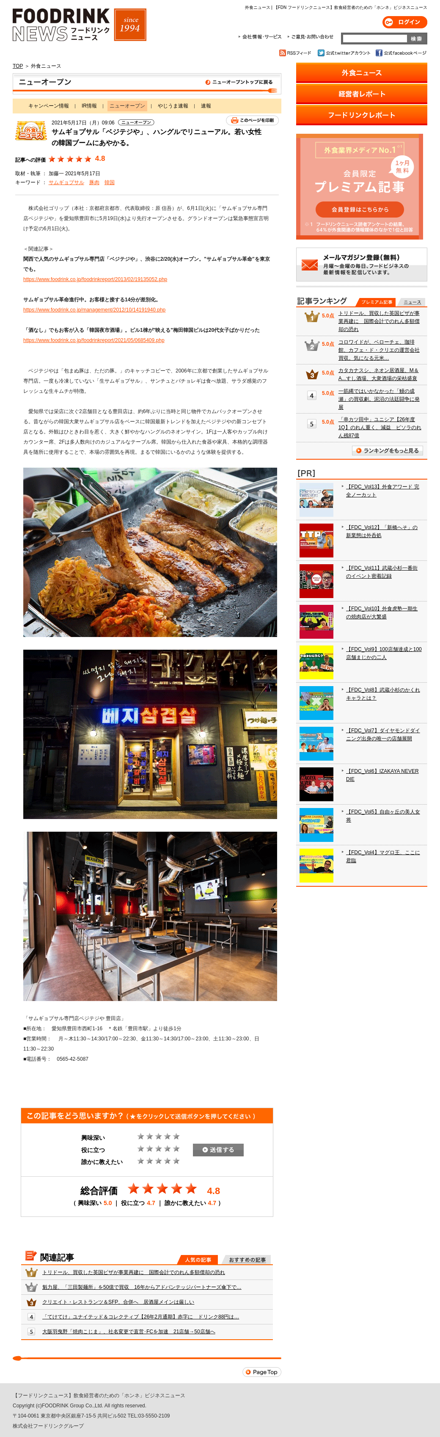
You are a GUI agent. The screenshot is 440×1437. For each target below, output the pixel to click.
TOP (18, 66)
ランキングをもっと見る (387, 450)
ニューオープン (147, 83)
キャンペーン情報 (48, 106)
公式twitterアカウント (345, 53)
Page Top (261, 1372)
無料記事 (411, 302)
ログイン (404, 22)
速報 (206, 106)
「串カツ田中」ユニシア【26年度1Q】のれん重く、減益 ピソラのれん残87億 (379, 427)
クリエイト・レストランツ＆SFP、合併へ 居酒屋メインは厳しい (118, 1302)
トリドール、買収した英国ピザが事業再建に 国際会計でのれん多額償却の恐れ (133, 1272)
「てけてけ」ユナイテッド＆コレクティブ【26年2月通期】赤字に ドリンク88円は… (140, 1317)
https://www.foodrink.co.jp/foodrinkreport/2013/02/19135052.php (95, 279)
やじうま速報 (173, 106)
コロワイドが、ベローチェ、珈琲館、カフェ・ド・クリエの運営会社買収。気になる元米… (379, 350)
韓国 (109, 182)
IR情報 (89, 106)
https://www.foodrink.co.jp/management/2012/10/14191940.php (94, 310)
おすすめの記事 (246, 1259)
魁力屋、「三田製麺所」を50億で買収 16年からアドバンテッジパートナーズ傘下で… (142, 1287)
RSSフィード (296, 53)
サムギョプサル (66, 182)
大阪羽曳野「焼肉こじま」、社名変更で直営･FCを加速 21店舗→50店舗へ (128, 1332)
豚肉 (94, 182)
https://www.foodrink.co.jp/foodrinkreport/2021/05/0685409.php (94, 340)
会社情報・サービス (261, 36)
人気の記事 (197, 1259)
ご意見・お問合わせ (310, 36)
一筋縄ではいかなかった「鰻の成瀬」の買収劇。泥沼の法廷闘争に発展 (379, 399)
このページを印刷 (252, 120)
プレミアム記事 (375, 302)
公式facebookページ (400, 53)
